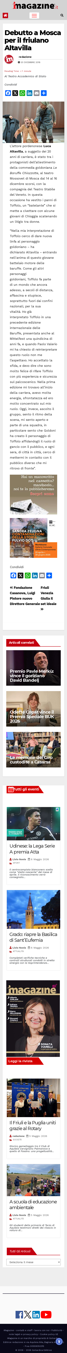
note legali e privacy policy (23, 1334)
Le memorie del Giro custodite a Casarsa (31, 760)
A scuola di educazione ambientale (33, 1205)
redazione (25, 57)
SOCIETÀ (17, 1139)
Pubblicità (56, 1330)
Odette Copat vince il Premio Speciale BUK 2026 (32, 716)
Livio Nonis (19, 859)
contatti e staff (24, 1330)
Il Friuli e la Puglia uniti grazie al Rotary (32, 1126)
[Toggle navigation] (34, 15)
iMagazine (9, 1330)
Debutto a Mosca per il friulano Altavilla (32, 40)
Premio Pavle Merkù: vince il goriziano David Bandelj (32, 676)
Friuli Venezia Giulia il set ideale (48, 598)
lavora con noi (41, 1330)
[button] (62, 15)
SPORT (16, 863)
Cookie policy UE (49, 1334)
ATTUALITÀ (18, 951)
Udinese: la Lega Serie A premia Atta (32, 849)
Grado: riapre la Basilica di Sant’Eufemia (33, 937)
